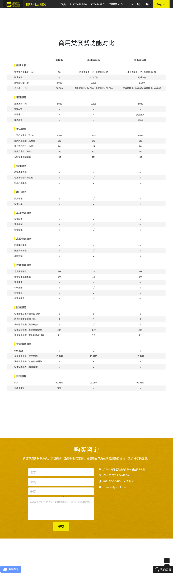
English (161, 4)
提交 (61, 527)
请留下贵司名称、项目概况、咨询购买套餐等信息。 (60, 503)
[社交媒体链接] (147, 4)
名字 (33, 473)
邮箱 (33, 483)
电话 (33, 492)
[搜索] (138, 4)
